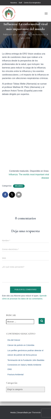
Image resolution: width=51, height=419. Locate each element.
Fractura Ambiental (15, 374)
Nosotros (13, 3)
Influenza (19, 186)
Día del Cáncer (13, 340)
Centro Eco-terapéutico (32, 3)
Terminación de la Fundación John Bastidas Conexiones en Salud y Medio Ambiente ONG (25, 364)
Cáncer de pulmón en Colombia (20, 345)
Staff (20, 3)
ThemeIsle (36, 412)
